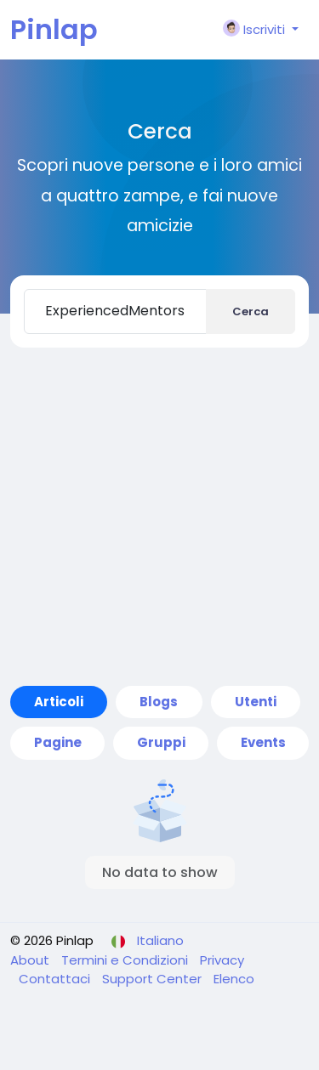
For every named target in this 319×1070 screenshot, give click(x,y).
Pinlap (54, 29)
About (31, 960)
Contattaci (56, 979)
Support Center (153, 979)
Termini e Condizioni (126, 960)
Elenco (234, 979)
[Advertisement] (159, 517)
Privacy (222, 960)
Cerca (250, 311)
